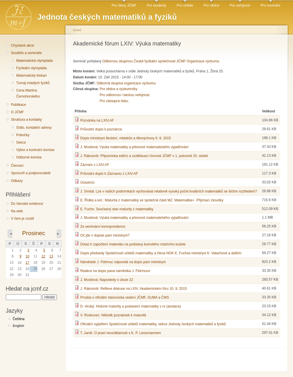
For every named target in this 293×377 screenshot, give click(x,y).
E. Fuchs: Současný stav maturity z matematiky (116, 209)
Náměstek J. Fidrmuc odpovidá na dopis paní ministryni (123, 262)
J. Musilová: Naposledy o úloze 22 (106, 280)
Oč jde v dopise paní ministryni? (104, 235)
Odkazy (17, 181)
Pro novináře (270, 5)
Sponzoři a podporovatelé (31, 173)
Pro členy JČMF (124, 5)
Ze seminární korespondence (102, 227)
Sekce (21, 142)
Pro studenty (156, 5)
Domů (77, 30)
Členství (17, 166)
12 (43, 256)
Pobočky (22, 135)
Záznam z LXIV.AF (94, 165)
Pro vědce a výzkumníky (118, 89)
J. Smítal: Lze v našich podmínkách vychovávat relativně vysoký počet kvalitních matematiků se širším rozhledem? (168, 191)
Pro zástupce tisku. (114, 101)
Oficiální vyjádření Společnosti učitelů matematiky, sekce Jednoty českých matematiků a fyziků (153, 324)
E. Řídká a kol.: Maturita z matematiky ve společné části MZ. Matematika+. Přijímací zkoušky (151, 200)
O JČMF (17, 112)
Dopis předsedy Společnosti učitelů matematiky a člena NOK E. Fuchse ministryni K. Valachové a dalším (160, 253)
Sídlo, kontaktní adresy (34, 128)
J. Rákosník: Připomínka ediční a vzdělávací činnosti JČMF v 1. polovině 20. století (144, 156)
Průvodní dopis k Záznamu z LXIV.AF (109, 174)
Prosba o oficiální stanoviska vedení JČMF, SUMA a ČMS (124, 297)
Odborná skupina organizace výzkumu (126, 83)
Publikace (18, 105)
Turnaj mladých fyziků (33, 83)
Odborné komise (28, 157)
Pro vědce (211, 5)
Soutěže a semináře (26, 53)
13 (51, 256)
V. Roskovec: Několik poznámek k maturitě (113, 315)
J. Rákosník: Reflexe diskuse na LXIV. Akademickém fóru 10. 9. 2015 (133, 289)
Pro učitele (185, 5)
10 (27, 256)
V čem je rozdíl (22, 219)
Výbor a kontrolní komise (35, 150)
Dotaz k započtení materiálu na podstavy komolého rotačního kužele (132, 244)
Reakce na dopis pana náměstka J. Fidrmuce (115, 271)
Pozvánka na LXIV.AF (97, 120)
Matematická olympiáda (34, 61)
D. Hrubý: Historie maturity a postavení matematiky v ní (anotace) (130, 306)
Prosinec (33, 233)
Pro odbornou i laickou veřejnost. (125, 95)
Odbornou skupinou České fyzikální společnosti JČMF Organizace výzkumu (160, 61)
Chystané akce (22, 45)
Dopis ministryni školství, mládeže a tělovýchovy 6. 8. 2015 (125, 138)
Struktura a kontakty (26, 120)
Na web (17, 211)
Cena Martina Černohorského (28, 93)
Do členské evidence (27, 204)
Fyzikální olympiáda (31, 68)
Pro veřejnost (240, 5)
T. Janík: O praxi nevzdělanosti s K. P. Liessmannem (120, 333)
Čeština (18, 319)
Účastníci (87, 182)
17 (27, 263)
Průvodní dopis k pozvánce (101, 129)
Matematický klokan (31, 76)
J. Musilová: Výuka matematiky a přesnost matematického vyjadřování (134, 147)
